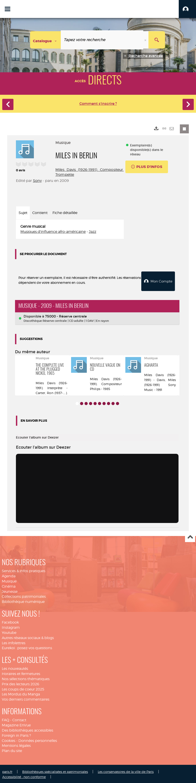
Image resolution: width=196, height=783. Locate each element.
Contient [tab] (40, 213)
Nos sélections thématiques (26, 678)
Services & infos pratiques (23, 570)
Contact (19, 719)
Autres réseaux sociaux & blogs (28, 637)
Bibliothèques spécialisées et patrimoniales (55, 770)
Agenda (8, 575)
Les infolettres (13, 642)
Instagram (11, 626)
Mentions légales (16, 745)
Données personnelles (37, 739)
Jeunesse (9, 590)
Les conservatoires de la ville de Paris (126, 770)
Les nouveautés (15, 668)
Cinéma (8, 585)
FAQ (5, 719)
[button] (187, 9)
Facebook (10, 621)
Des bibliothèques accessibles (27, 729)
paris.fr (7, 770)
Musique (9, 580)
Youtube (9, 631)
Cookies (8, 739)
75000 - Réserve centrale (66, 315)
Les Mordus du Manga (21, 693)
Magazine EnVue (16, 724)
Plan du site (12, 750)
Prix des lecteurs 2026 (20, 683)
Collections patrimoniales (24, 595)
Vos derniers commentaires (25, 698)
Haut (190, 536)
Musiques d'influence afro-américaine (53, 231)
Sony (37, 181)
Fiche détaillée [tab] (64, 213)
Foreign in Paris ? (16, 734)
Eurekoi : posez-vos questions (27, 647)
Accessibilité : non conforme (24, 776)
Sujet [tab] (23, 213)
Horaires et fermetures (21, 673)
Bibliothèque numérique (23, 601)
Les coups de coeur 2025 (23, 688)
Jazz (92, 231)
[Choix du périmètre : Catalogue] (45, 39)
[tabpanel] (69, 229)
